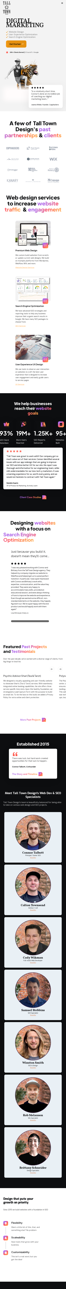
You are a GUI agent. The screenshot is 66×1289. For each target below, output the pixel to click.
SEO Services (20, 326)
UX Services (19, 384)
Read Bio (33, 857)
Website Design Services (24, 267)
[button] (62, 3)
